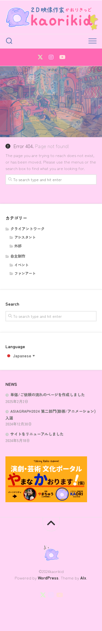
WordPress (48, 578)
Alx (83, 578)
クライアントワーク (27, 228)
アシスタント (25, 237)
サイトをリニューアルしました (37, 434)
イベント (21, 264)
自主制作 (18, 256)
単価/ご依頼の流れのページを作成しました (47, 394)
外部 (17, 245)
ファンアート (25, 273)
